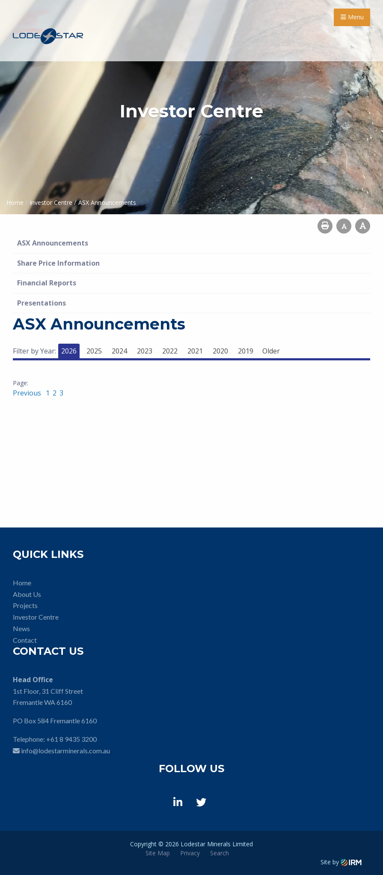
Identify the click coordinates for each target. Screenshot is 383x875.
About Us (27, 594)
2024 (119, 351)
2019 (245, 351)
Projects (25, 605)
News (21, 628)
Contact (25, 640)
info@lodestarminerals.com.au (65, 750)
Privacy (190, 853)
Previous (28, 393)
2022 (170, 351)
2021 (195, 351)
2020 (220, 351)
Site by (341, 862)
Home (22, 582)
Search (219, 853)
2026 (69, 351)
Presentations (41, 303)
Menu (352, 17)
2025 (94, 351)
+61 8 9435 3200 (71, 739)
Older (271, 351)
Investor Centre (36, 617)
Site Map (157, 853)
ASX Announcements (52, 243)
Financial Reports (46, 283)
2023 (144, 351)
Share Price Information (58, 263)
